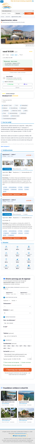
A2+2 (16, 55)
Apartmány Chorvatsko (18, 441)
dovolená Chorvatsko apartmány (15, 438)
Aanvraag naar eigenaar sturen (17, 370)
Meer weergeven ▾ (5, 146)
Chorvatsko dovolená (26, 438)
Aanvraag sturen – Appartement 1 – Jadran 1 (14, 194)
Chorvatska (4, 440)
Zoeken (29, 13)
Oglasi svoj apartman (19, 435)
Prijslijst (25, 169)
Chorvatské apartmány (27, 441)
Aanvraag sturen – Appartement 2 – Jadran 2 (14, 238)
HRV (5, 348)
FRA (25, 346)
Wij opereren (6, 438)
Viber (25, 84)
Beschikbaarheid (17, 169)
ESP (21, 346)
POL (9, 348)
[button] (17, 95)
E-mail (5, 326)
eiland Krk (8, 16)
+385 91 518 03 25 (8, 81)
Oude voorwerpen (6, 441)
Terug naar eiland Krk (6, 100)
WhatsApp (10, 84)
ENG (9, 346)
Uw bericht (9, 351)
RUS (29, 346)
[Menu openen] (1, 1)
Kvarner (2, 16)
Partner (12, 441)
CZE (5, 346)
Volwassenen (7, 303)
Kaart (17, 87)
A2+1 (13, 55)
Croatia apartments (22, 440)
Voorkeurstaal (9, 343)
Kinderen (8, 310)
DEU (13, 346)
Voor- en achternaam (9, 320)
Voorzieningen (7, 169)
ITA (17, 346)
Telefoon (8, 333)
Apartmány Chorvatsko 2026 (12, 440)
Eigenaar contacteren (17, 69)
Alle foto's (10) (29, 45)
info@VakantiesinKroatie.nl (20, 433)
